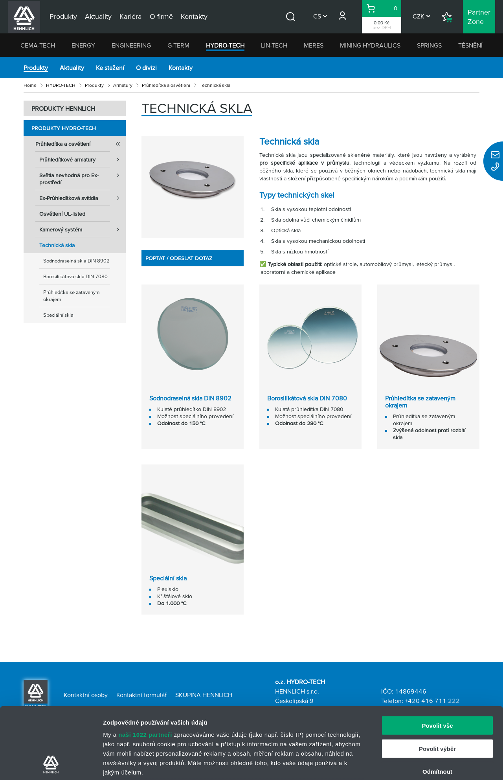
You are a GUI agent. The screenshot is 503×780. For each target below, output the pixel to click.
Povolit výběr (437, 681)
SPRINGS (429, 45)
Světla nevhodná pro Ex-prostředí (82, 176)
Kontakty (181, 67)
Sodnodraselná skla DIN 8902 (76, 261)
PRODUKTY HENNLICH (63, 108)
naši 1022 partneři (145, 667)
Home (30, 85)
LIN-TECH (274, 45)
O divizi (146, 67)
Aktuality (72, 67)
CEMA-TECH (37, 45)
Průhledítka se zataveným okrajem (71, 295)
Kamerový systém (82, 229)
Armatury (122, 85)
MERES (313, 45)
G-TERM (178, 45)
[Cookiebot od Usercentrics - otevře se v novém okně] (51, 765)
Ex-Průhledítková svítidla (82, 198)
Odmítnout (437, 704)
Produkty (36, 67)
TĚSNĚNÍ (470, 45)
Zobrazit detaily (415, 764)
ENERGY (83, 45)
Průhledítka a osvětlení (166, 85)
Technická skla (57, 245)
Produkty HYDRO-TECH (63, 128)
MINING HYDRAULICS (370, 45)
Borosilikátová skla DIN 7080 (75, 276)
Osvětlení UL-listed (62, 214)
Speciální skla (58, 315)
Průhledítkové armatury (82, 159)
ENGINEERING (131, 45)
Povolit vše (437, 658)
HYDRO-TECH (225, 45)
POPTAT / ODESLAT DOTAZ (178, 258)
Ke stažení (110, 67)
